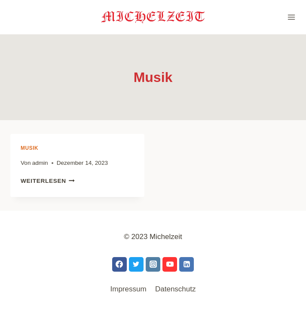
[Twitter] (136, 264)
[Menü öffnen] (288, 17)
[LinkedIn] (186, 264)
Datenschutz (175, 289)
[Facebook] (119, 264)
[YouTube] (169, 264)
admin (40, 163)
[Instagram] (153, 264)
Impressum (128, 289)
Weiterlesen (48, 181)
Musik (29, 148)
